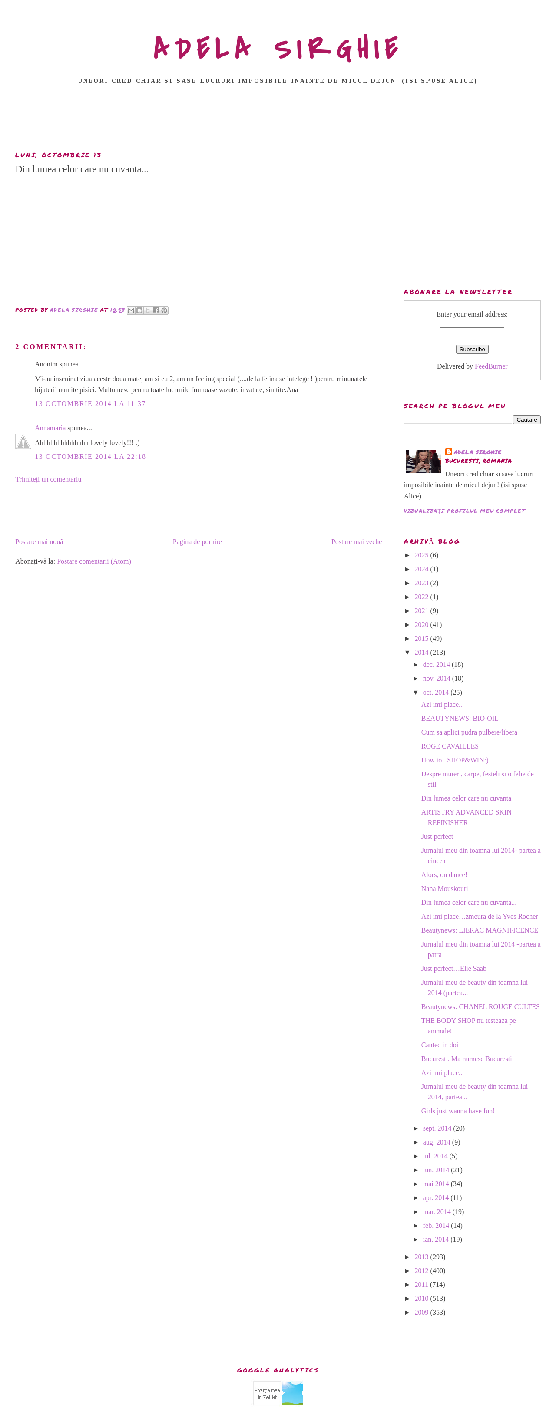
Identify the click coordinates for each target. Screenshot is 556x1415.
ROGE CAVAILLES (450, 746)
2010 (422, 1298)
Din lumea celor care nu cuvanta (466, 798)
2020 (422, 624)
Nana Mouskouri (444, 888)
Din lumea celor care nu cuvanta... (468, 902)
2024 (422, 569)
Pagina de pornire (197, 541)
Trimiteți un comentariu (48, 479)
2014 (422, 652)
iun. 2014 (437, 1170)
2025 (422, 555)
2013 (422, 1256)
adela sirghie (478, 452)
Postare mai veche (356, 541)
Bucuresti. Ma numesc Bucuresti (466, 1058)
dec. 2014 (437, 664)
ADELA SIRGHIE (278, 49)
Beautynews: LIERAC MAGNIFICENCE (479, 930)
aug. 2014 (437, 1142)
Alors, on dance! (444, 874)
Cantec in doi (439, 1045)
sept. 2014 (438, 1128)
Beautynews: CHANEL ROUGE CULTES (480, 1006)
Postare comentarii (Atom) (94, 561)
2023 (422, 583)
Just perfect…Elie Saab (453, 968)
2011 (422, 1284)
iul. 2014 (436, 1156)
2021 (422, 610)
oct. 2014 (437, 692)
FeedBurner (491, 366)
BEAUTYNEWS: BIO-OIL (460, 718)
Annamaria (50, 428)
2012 (422, 1270)
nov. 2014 (437, 678)
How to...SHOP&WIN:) (455, 760)
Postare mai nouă (39, 541)
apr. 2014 (437, 1197)
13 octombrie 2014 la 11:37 (90, 403)
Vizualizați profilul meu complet (465, 511)
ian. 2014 (437, 1239)
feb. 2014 (437, 1225)
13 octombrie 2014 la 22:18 (90, 456)
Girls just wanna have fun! (458, 1111)
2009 (422, 1312)
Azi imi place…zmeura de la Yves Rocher (479, 916)
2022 (422, 596)
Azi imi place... (442, 704)
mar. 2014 (438, 1211)
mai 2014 (437, 1183)
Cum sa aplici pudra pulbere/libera (469, 732)
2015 (422, 638)
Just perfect (437, 836)
